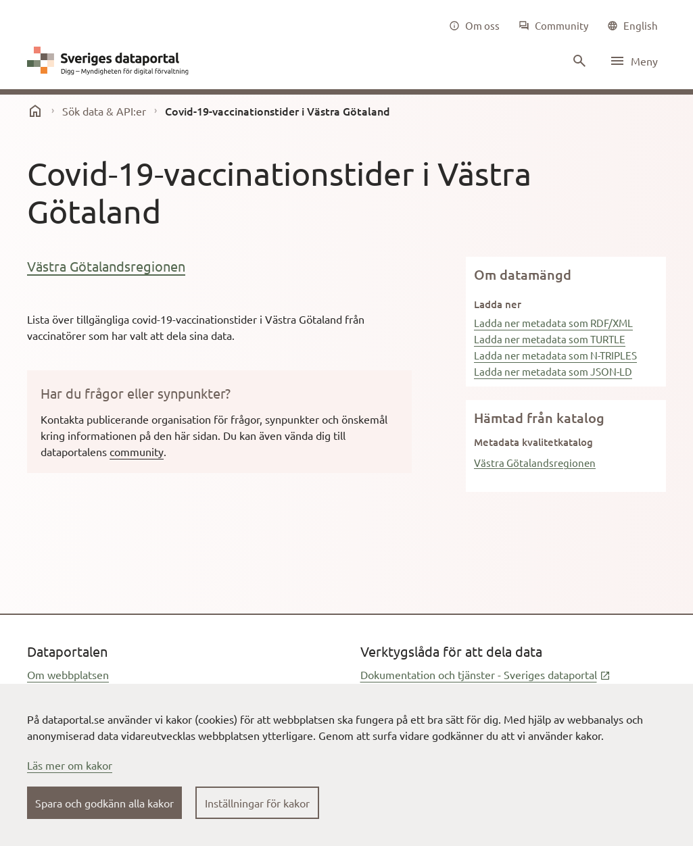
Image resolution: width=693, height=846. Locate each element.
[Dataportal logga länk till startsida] (111, 61)
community (137, 451)
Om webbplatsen (68, 674)
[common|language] (632, 26)
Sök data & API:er (104, 111)
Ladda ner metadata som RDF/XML (553, 322)
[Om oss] (474, 26)
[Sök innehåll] (578, 61)
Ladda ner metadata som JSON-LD (553, 371)
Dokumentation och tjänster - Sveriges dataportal (485, 674)
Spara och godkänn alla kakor (104, 803)
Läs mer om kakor (69, 765)
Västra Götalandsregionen (106, 265)
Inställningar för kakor (257, 803)
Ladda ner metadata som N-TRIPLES (555, 355)
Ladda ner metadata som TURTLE (549, 338)
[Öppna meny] (633, 61)
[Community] (553, 26)
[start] (35, 111)
